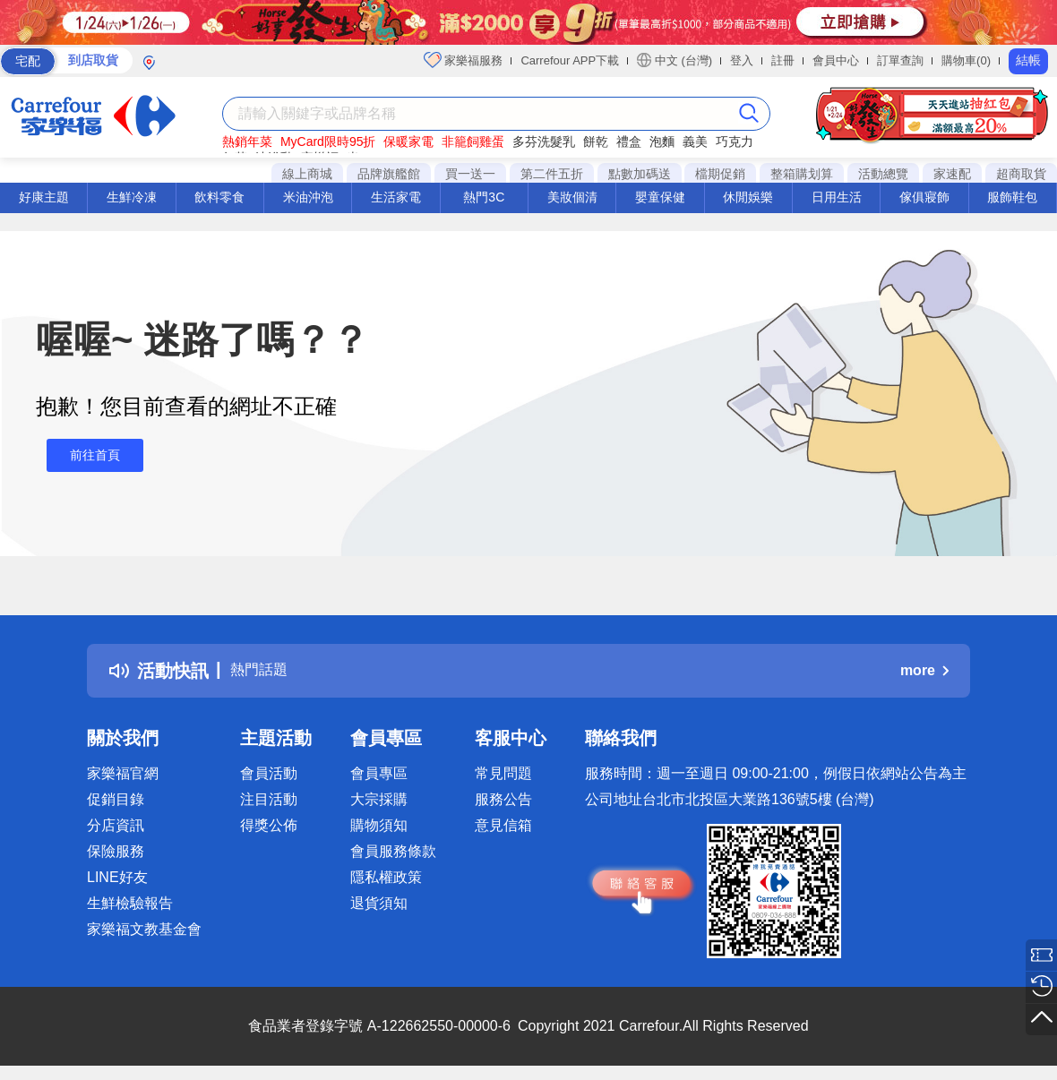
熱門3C (483, 197)
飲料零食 (219, 197)
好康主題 (44, 197)
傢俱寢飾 (924, 197)
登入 (741, 60)
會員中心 (835, 60)
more (924, 670)
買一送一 (470, 174)
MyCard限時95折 (328, 141)
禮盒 (628, 141)
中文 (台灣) (674, 60)
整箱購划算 (801, 174)
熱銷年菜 (247, 141)
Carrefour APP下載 (569, 60)
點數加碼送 (639, 174)
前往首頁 (84, 455)
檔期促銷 (720, 174)
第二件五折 (551, 174)
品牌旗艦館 (388, 174)
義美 (695, 141)
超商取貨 (1021, 174)
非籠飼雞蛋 (473, 141)
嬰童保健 (660, 197)
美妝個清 (572, 197)
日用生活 (837, 197)
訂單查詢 (900, 60)
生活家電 (396, 197)
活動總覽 (883, 174)
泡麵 (662, 141)
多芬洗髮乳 (543, 141)
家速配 (952, 174)
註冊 (783, 60)
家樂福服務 (463, 60)
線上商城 (307, 174)
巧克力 (734, 141)
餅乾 (595, 141)
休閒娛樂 (748, 197)
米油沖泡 (308, 197)
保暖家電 (408, 141)
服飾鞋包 (1012, 197)
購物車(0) (966, 60)
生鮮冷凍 (132, 197)
